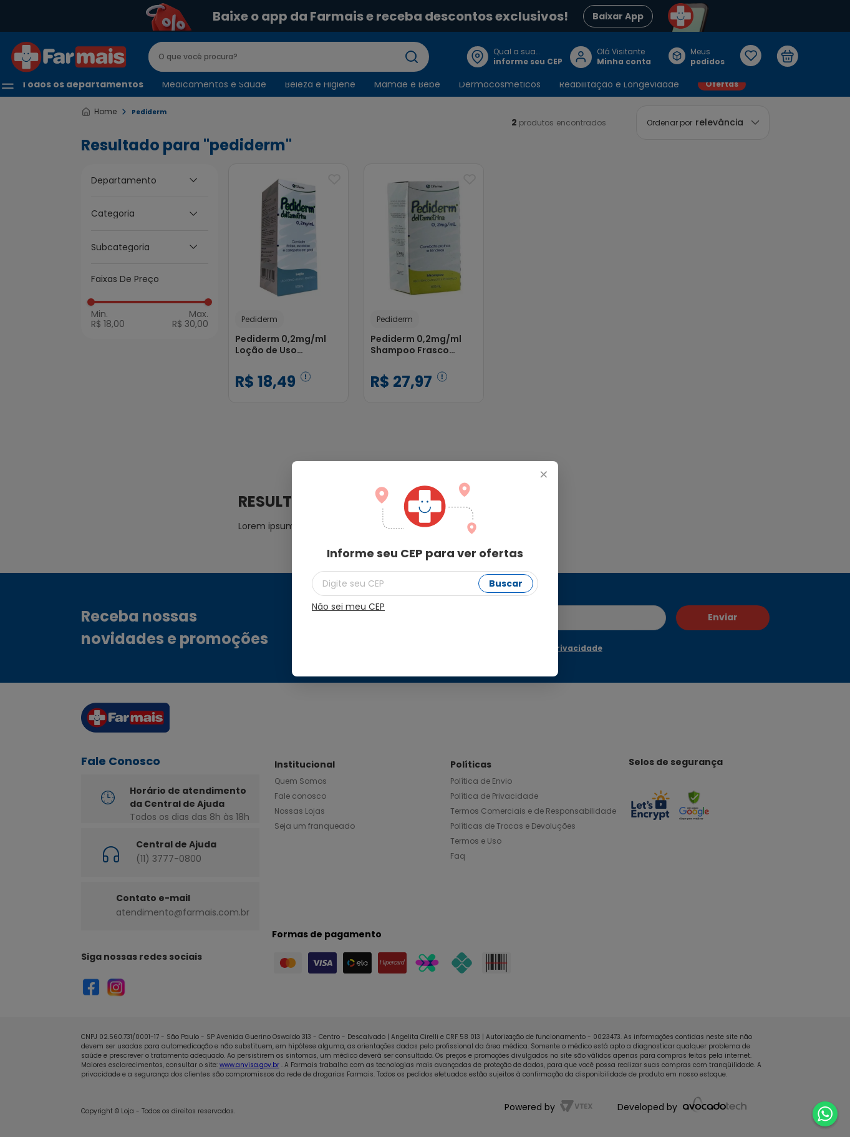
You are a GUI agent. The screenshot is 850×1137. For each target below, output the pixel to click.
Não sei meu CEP (348, 606)
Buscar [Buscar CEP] (506, 583)
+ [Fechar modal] (542, 474)
